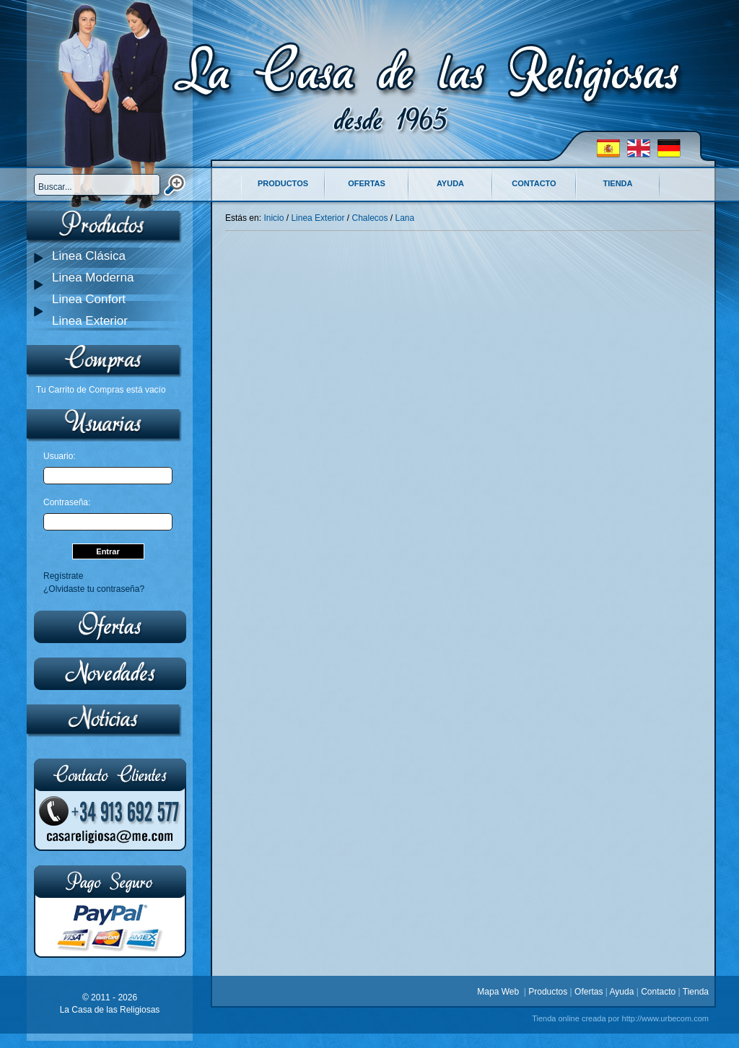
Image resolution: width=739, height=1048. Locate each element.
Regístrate (63, 576)
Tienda (618, 183)
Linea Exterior (90, 321)
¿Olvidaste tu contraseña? (93, 589)
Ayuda (450, 183)
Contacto (534, 183)
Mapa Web (500, 992)
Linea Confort (89, 299)
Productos (283, 183)
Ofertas (366, 183)
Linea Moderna (93, 277)
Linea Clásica (89, 256)
